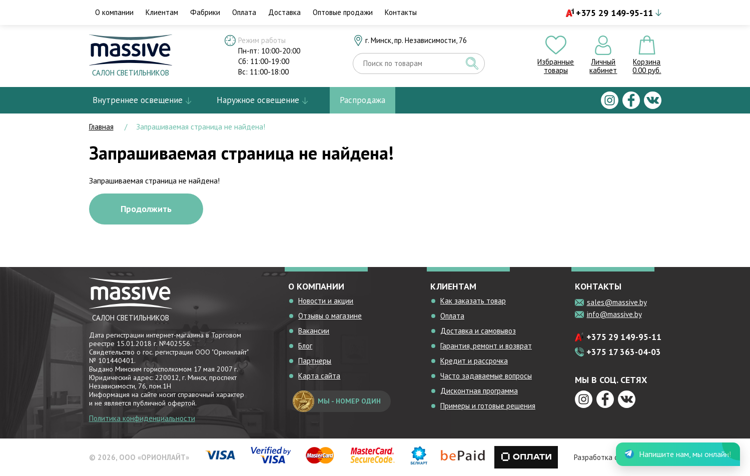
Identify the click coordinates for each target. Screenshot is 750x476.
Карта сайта (319, 376)
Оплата (244, 12)
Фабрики (205, 12)
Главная (101, 127)
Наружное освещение (258, 100)
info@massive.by (614, 314)
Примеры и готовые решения (487, 406)
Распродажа (362, 100)
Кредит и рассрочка (474, 360)
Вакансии (313, 330)
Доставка (284, 12)
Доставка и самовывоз (478, 330)
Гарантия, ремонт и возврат (486, 346)
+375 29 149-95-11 (614, 12)
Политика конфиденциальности (142, 418)
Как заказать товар (473, 300)
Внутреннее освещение (138, 100)
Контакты (401, 12)
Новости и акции (325, 300)
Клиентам (162, 12)
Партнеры (314, 360)
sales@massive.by (617, 302)
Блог (305, 346)
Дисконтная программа (479, 390)
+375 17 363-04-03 (623, 352)
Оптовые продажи (343, 12)
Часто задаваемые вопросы (486, 376)
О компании (114, 12)
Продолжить (146, 208)
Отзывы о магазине (330, 316)
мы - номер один (337, 401)
